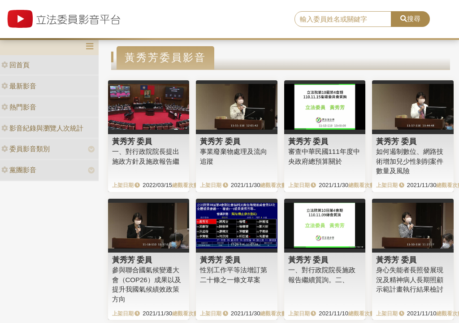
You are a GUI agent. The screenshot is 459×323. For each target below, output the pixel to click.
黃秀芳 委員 (132, 141)
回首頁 (15, 65)
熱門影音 (18, 107)
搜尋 (410, 18)
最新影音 (18, 86)
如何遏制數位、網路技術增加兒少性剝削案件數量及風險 (409, 161)
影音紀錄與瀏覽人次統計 (42, 128)
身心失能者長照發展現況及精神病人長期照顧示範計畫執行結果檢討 (409, 279)
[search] (342, 19)
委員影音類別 (25, 149)
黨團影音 (18, 170)
